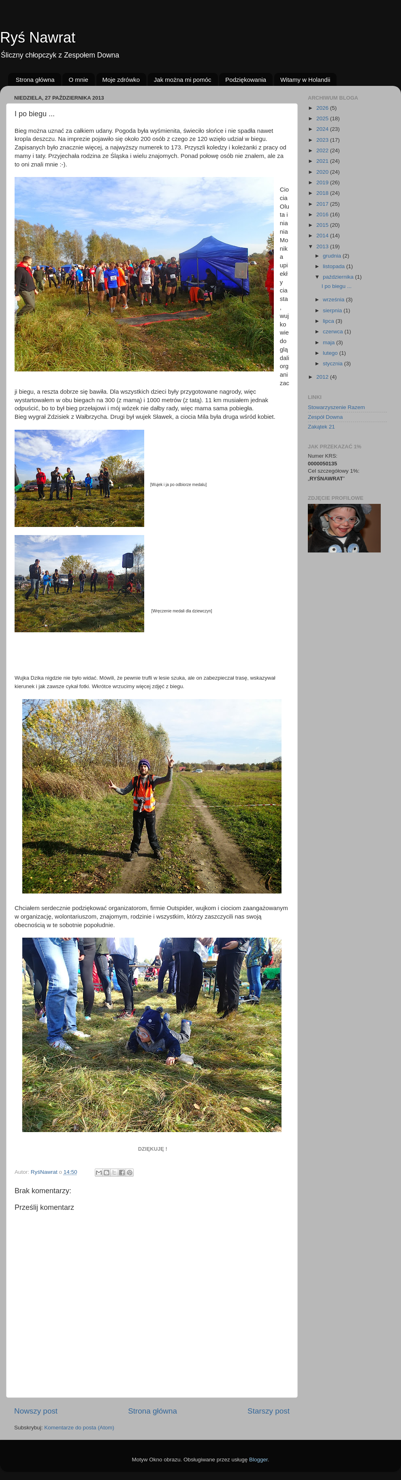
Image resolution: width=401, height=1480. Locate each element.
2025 (323, 118)
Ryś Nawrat (37, 37)
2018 (323, 193)
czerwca (333, 331)
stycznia (333, 363)
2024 (323, 129)
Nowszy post (36, 1411)
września (334, 299)
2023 (323, 140)
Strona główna (35, 79)
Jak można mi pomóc (182, 79)
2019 (323, 182)
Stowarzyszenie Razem (336, 407)
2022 (323, 150)
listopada (334, 266)
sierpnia (333, 310)
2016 (323, 214)
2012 (323, 377)
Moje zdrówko (121, 79)
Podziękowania (245, 79)
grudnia (333, 256)
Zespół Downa (325, 417)
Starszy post (268, 1411)
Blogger (258, 1460)
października (339, 277)
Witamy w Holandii (305, 79)
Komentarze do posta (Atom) (79, 1428)
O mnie (78, 79)
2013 (323, 246)
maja (329, 342)
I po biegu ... (337, 286)
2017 (323, 204)
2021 (323, 161)
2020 (323, 172)
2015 (323, 225)
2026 (323, 108)
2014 (323, 235)
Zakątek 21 (321, 427)
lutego (331, 353)
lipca (329, 321)
